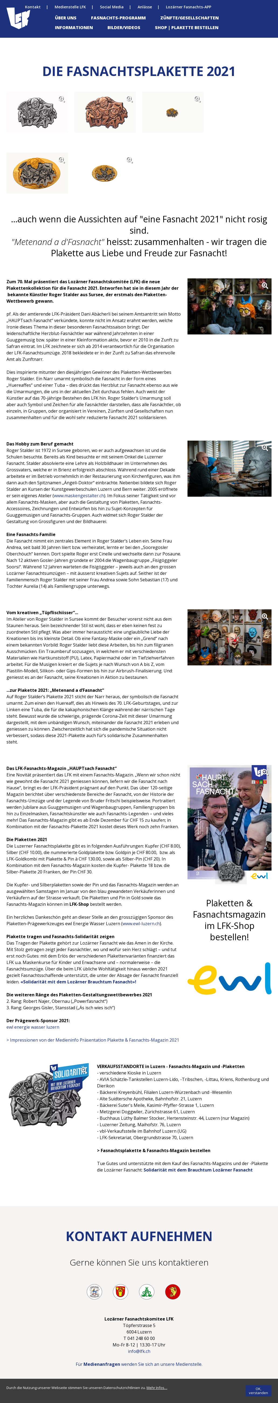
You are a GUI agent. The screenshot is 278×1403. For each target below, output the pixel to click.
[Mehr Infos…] (157, 1387)
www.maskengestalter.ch (79, 496)
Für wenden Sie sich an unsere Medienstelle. (139, 1364)
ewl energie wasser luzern (33, 1027)
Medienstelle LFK (70, 6)
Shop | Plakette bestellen (186, 27)
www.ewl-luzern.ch (141, 924)
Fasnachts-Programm (118, 18)
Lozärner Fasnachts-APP (188, 6)
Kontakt (33, 6)
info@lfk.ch (139, 1351)
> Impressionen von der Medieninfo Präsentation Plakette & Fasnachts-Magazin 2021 (92, 1040)
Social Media (112, 6)
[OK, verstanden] (259, 1391)
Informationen (74, 27)
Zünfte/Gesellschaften (189, 18)
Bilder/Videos (123, 27)
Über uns (66, 18)
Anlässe (145, 6)
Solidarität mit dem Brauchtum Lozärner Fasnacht (198, 1170)
